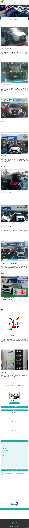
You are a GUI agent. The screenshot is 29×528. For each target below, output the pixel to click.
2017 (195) (3, 489)
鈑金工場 (3, 466)
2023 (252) (3, 476)
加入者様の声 (4, 448)
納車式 (3, 455)
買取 (2, 459)
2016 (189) (3, 491)
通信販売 (3, 462)
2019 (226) (3, 484)
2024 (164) (3, 474)
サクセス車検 (4, 445)
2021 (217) (3, 480)
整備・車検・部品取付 (5, 450)
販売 (2, 457)
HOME (1, 3)
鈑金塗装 (3, 464)
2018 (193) (3, 486)
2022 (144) (3, 478)
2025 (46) (3, 472)
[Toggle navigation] (28, 1)
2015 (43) (3, 493)
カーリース (3, 443)
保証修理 (3, 446)
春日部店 (3, 452)
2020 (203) (3, 482)
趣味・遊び (3, 460)
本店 (2, 453)
